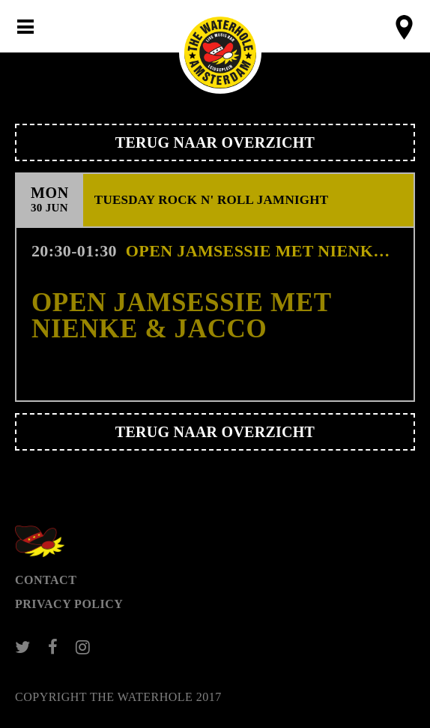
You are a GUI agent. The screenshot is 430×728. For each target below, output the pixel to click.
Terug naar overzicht (215, 142)
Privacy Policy (69, 604)
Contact (45, 580)
